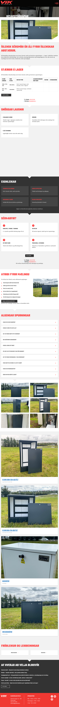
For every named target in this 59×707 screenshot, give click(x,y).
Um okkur (4, 686)
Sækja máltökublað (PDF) (8, 301)
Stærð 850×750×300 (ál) (10, 530)
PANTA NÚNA (5, 95)
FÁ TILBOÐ (28, 255)
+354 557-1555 (32, 99)
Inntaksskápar (7, 632)
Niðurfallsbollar (14, 652)
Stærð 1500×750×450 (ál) (10, 479)
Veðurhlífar (43, 652)
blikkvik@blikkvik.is (32, 101)
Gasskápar (5, 581)
